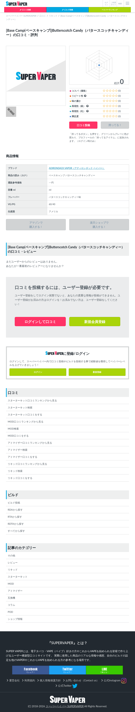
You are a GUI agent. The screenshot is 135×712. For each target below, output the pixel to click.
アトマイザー (15, 590)
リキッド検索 (15, 470)
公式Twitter (67, 686)
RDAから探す (15, 509)
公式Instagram (115, 680)
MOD (11, 583)
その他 (11, 555)
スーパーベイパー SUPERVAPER (21, 15)
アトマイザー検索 (17, 449)
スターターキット (17, 576)
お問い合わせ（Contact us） (82, 680)
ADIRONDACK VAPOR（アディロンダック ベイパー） (77, 168)
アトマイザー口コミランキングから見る (30, 442)
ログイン (38, 372)
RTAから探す (15, 516)
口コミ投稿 (25, 10)
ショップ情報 (15, 618)
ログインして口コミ (40, 321)
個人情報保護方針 (50, 680)
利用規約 (29, 680)
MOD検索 (13, 428)
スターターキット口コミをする (25, 414)
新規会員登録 (94, 321)
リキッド (53, 15)
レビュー (13, 562)
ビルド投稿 (67, 10)
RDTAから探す (16, 523)
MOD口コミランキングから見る (25, 421)
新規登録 (97, 372)
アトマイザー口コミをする (22, 456)
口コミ (43, 15)
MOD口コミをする (18, 435)
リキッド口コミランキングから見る (27, 463)
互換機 (11, 597)
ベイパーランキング (110, 10)
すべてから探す (16, 530)
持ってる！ (115, 125)
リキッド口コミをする (20, 477)
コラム (11, 604)
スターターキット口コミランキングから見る (32, 400)
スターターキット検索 (20, 407)
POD (10, 611)
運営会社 (14, 680)
